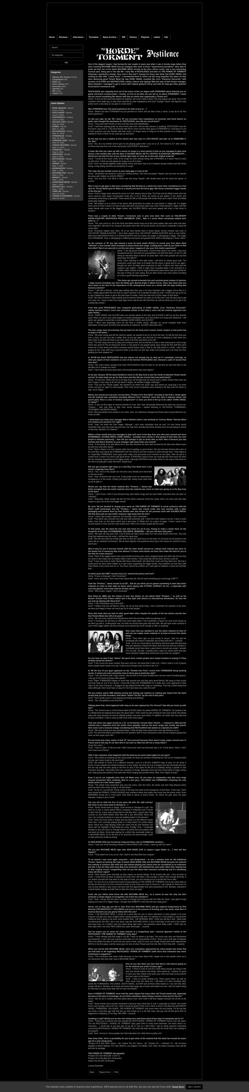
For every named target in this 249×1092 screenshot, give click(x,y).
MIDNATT (56, 177)
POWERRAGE (58, 136)
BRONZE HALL (58, 187)
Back (92, 1072)
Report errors (105, 1072)
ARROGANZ (57, 154)
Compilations (58, 79)
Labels (157, 37)
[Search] (66, 47)
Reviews (63, 37)
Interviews (78, 37)
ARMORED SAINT (59, 140)
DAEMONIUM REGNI (61, 182)
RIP (123, 37)
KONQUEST (57, 150)
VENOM (55, 163)
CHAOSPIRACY (59, 117)
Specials (56, 89)
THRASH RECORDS (60, 145)
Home (52, 37)
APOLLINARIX (58, 113)
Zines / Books (58, 84)
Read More (178, 1086)
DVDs (54, 82)
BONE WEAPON (59, 108)
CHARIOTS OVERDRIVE (62, 196)
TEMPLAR (56, 191)
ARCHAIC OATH (59, 122)
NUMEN (55, 126)
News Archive (109, 37)
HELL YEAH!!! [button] (194, 1087)
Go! (66, 62)
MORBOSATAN (58, 168)
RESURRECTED (59, 173)
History (133, 37)
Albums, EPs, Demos (61, 77)
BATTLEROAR (58, 159)
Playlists (145, 37)
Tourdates (94, 37)
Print (116, 1072)
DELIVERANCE (58, 131)
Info (166, 37)
